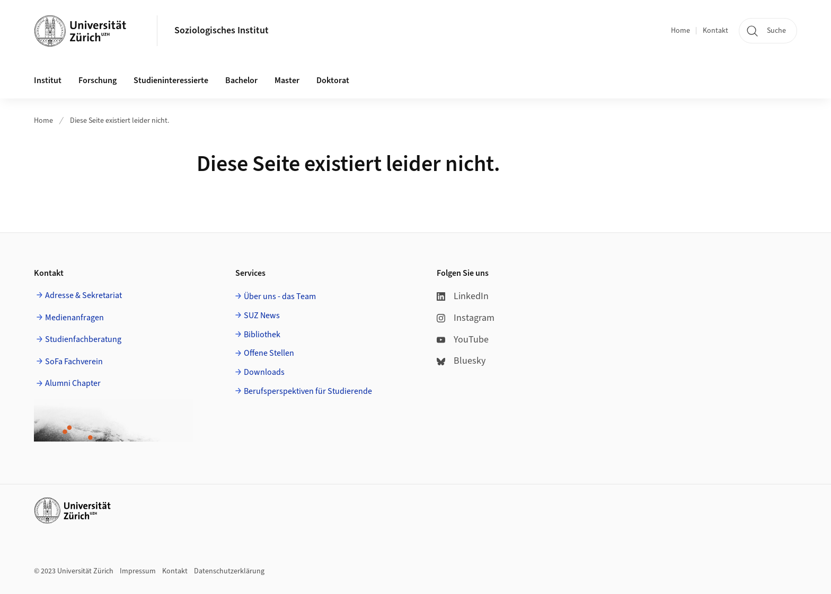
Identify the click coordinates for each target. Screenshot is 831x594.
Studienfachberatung (83, 339)
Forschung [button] (97, 80)
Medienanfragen (74, 317)
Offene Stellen (269, 353)
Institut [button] (47, 80)
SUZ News (262, 315)
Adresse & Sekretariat (83, 295)
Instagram (465, 318)
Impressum (138, 571)
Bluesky (461, 360)
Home (680, 30)
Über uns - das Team (280, 296)
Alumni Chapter (73, 383)
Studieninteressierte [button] (171, 80)
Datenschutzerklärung (229, 571)
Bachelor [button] (241, 80)
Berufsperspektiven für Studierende (308, 391)
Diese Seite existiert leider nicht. (119, 120)
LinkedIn (463, 296)
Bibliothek (262, 334)
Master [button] (287, 80)
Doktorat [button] (332, 80)
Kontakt (715, 30)
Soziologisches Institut (221, 30)
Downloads (264, 372)
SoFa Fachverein (74, 361)
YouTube (463, 339)
